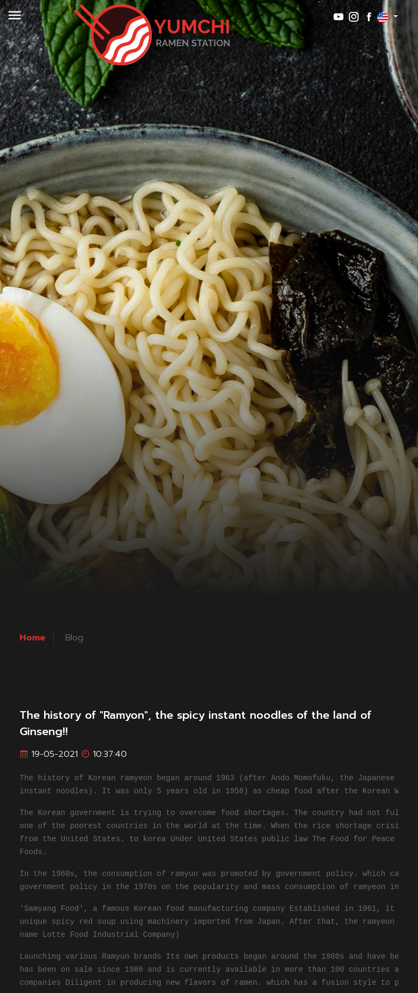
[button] (15, 20)
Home (32, 637)
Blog (74, 637)
